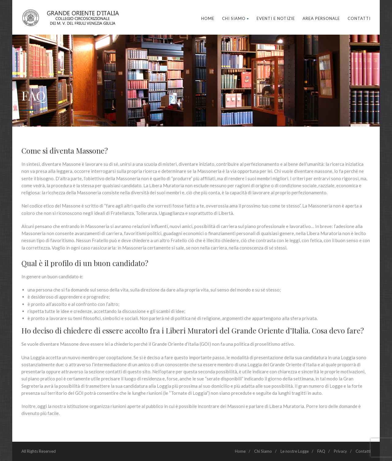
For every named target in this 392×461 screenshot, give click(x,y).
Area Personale (321, 18)
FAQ (321, 451)
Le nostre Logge (295, 451)
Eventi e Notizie (276, 18)
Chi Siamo (235, 18)
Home (207, 18)
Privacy (340, 451)
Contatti (359, 18)
